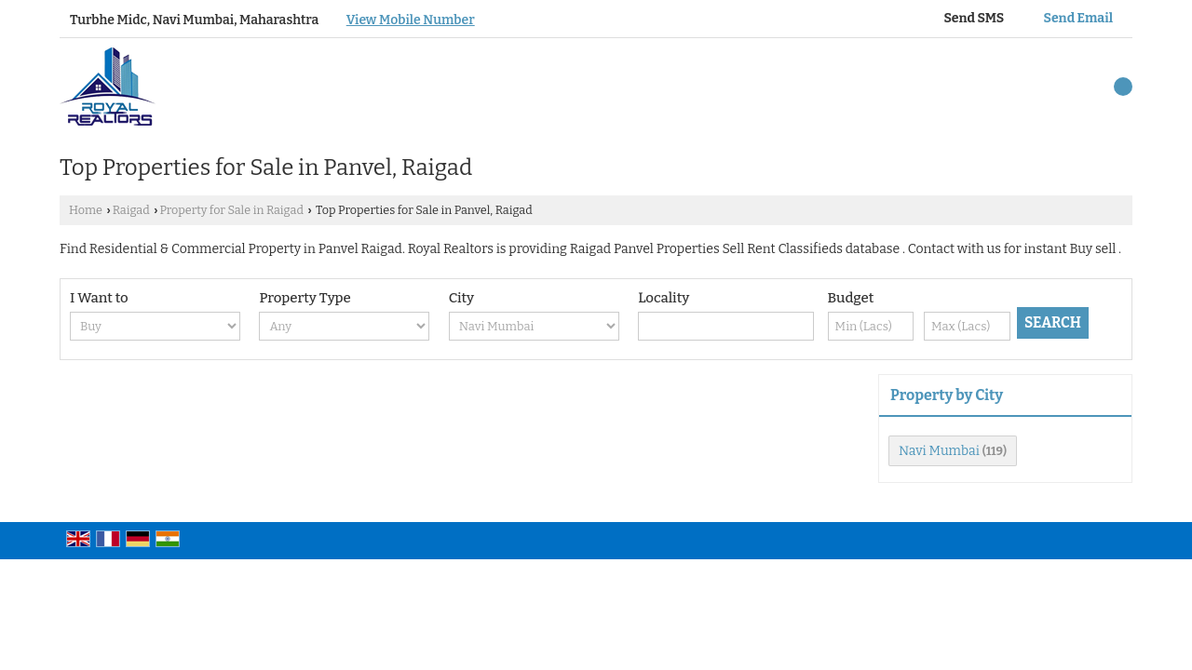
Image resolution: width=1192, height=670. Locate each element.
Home (85, 210)
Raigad (131, 210)
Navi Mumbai (939, 451)
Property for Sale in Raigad (231, 210)
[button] (410, 20)
